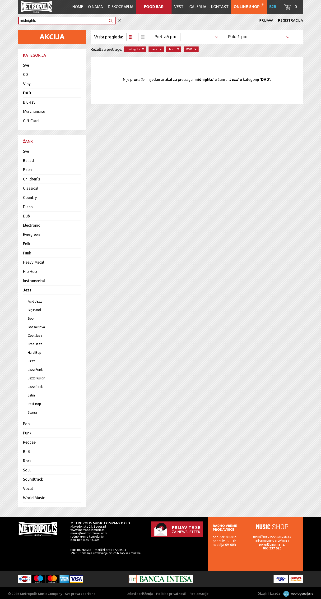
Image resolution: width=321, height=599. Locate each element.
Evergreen (31, 234)
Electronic (31, 225)
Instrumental (34, 281)
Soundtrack (33, 479)
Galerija (197, 7)
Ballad (28, 160)
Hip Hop (30, 271)
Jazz (27, 290)
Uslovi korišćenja (139, 594)
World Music (34, 498)
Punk (27, 433)
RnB (26, 451)
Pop (26, 424)
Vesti (179, 7)
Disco (28, 207)
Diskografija (121, 7)
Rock (27, 461)
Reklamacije (199, 594)
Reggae (29, 442)
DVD (27, 93)
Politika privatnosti (171, 594)
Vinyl (27, 84)
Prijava (266, 20)
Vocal (28, 488)
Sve (26, 65)
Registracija (290, 20)
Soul (27, 470)
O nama (95, 7)
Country (30, 197)
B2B (272, 7)
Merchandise (34, 111)
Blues (27, 170)
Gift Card (31, 121)
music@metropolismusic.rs (88, 533)
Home (77, 7)
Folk (26, 244)
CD (25, 74)
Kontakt (220, 7)
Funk (27, 253)
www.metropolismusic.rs (87, 529)
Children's (31, 179)
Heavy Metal (33, 262)
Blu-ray (29, 102)
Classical (30, 188)
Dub (26, 216)
